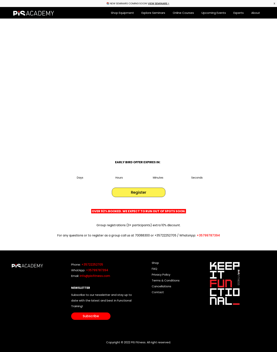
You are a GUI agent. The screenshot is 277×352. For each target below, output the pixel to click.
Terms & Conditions (166, 280)
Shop (155, 263)
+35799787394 (208, 235)
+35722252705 (92, 265)
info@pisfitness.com (95, 276)
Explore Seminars (153, 13)
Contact (158, 292)
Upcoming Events (214, 13)
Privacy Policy (161, 275)
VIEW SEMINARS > (158, 3)
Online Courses (183, 13)
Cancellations (161, 286)
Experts (238, 13)
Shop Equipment (122, 13)
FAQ (154, 269)
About (255, 13)
